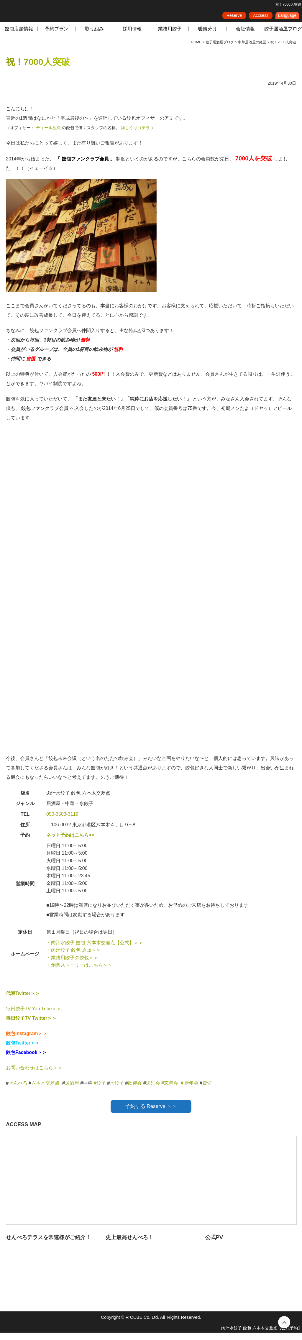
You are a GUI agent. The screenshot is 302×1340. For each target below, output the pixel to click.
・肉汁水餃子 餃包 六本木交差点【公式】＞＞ (94, 950)
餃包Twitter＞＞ (23, 1050)
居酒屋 (72, 1090)
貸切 (207, 1090)
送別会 (153, 1090)
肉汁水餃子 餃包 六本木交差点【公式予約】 (261, 1335)
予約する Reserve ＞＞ (151, 1113)
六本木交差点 (45, 1090)
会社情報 (245, 36)
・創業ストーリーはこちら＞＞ (79, 972)
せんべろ (18, 1090)
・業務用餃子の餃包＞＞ (72, 965)
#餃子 (100, 1090)
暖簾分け (207, 36)
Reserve (234, 17)
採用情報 (132, 36)
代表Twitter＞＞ (23, 1000)
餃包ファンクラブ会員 (86, 166)
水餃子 (117, 1090)
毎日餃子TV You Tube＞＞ (33, 1016)
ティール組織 (49, 135)
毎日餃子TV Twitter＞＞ (31, 1025)
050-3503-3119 (62, 821)
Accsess (260, 17)
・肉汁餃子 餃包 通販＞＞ (73, 957)
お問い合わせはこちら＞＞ (34, 1075)
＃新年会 (189, 1090)
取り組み (94, 36)
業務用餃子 (170, 36)
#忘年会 (169, 1090)
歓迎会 (135, 1090)
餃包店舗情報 (19, 36)
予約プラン (56, 36)
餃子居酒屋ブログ (283, 36)
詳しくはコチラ (136, 135)
